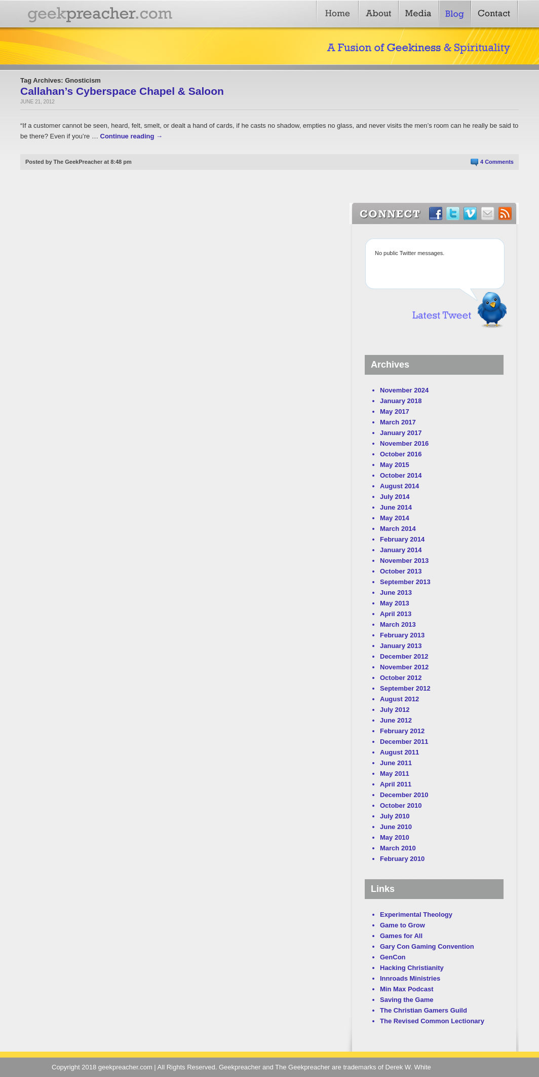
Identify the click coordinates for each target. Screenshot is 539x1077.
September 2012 (405, 688)
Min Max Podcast (406, 989)
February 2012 (402, 731)
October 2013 (400, 571)
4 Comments (497, 162)
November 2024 (404, 390)
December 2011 (404, 741)
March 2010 (398, 848)
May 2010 (394, 837)
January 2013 (400, 646)
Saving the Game (406, 999)
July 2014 (395, 496)
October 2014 (400, 475)
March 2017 (398, 422)
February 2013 (402, 635)
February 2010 (402, 859)
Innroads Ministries (410, 978)
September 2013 (405, 582)
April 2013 (395, 614)
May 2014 (394, 518)
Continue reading (131, 136)
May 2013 (394, 603)
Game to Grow (402, 925)
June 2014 (396, 507)
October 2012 (400, 677)
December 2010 (404, 795)
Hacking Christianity (412, 968)
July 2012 (395, 709)
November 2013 (404, 560)
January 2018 (400, 401)
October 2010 (400, 805)
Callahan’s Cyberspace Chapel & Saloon (122, 91)
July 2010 (395, 816)
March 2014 (398, 528)
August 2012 (399, 699)
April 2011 (395, 784)
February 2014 (402, 539)
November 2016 (404, 443)
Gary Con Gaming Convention (427, 946)
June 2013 (396, 592)
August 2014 (399, 486)
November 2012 (404, 667)
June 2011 (396, 763)
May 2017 (394, 411)
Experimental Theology (416, 914)
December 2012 (404, 656)
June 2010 (396, 827)
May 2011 (394, 773)
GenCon (393, 957)
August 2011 (399, 752)
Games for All (401, 936)
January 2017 (400, 433)
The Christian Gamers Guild (423, 1010)
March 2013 (398, 624)
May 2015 (394, 465)
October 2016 (400, 454)
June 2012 (396, 720)
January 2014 (400, 550)
